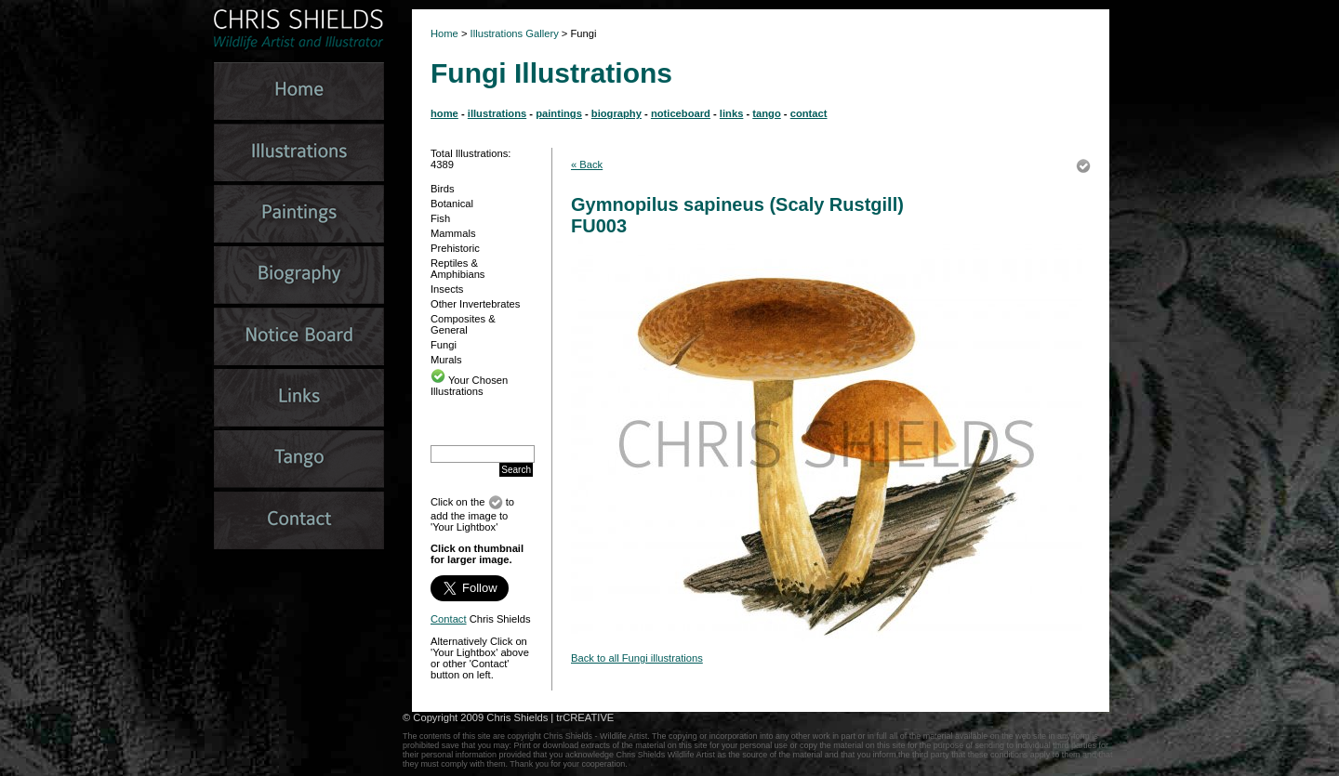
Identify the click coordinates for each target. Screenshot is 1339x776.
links (732, 113)
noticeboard (680, 113)
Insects (447, 289)
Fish (440, 218)
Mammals (453, 233)
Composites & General (463, 324)
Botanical (452, 203)
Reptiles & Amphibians (457, 268)
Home (444, 33)
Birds (443, 188)
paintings (559, 113)
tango (766, 113)
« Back (587, 164)
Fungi (444, 344)
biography (616, 113)
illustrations (497, 113)
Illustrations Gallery (513, 33)
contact (809, 113)
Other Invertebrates (475, 303)
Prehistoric (455, 248)
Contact (449, 619)
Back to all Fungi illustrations (637, 658)
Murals (446, 359)
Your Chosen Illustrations (469, 386)
